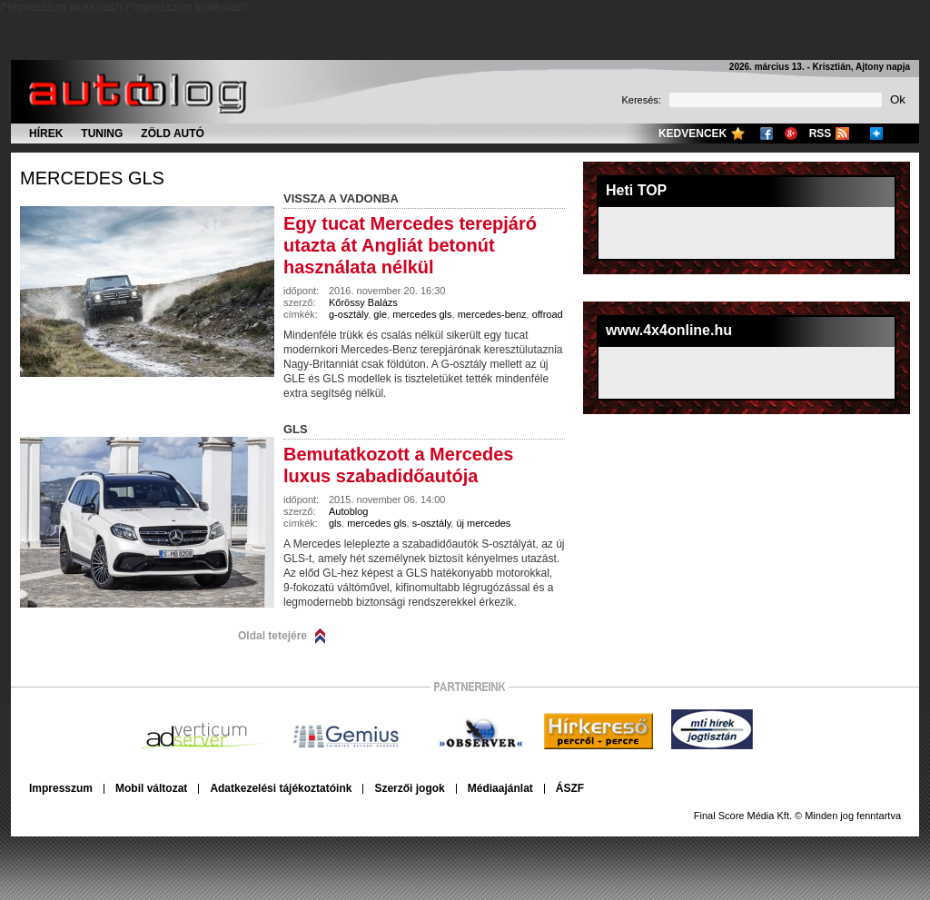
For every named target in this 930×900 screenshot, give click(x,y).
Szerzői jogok (409, 788)
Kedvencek (692, 133)
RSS (820, 133)
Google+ (791, 133)
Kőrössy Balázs (363, 302)
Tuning (102, 133)
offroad (547, 314)
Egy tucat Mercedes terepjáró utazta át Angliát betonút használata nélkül (410, 245)
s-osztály (431, 523)
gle (380, 314)
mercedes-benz (492, 314)
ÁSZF (570, 788)
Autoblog (348, 511)
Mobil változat (151, 788)
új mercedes (483, 523)
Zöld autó (172, 133)
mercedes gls (92, 178)
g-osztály (348, 314)
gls (335, 523)
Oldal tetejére (272, 635)
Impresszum (61, 788)
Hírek (46, 133)
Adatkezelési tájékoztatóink (280, 788)
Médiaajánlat (500, 788)
